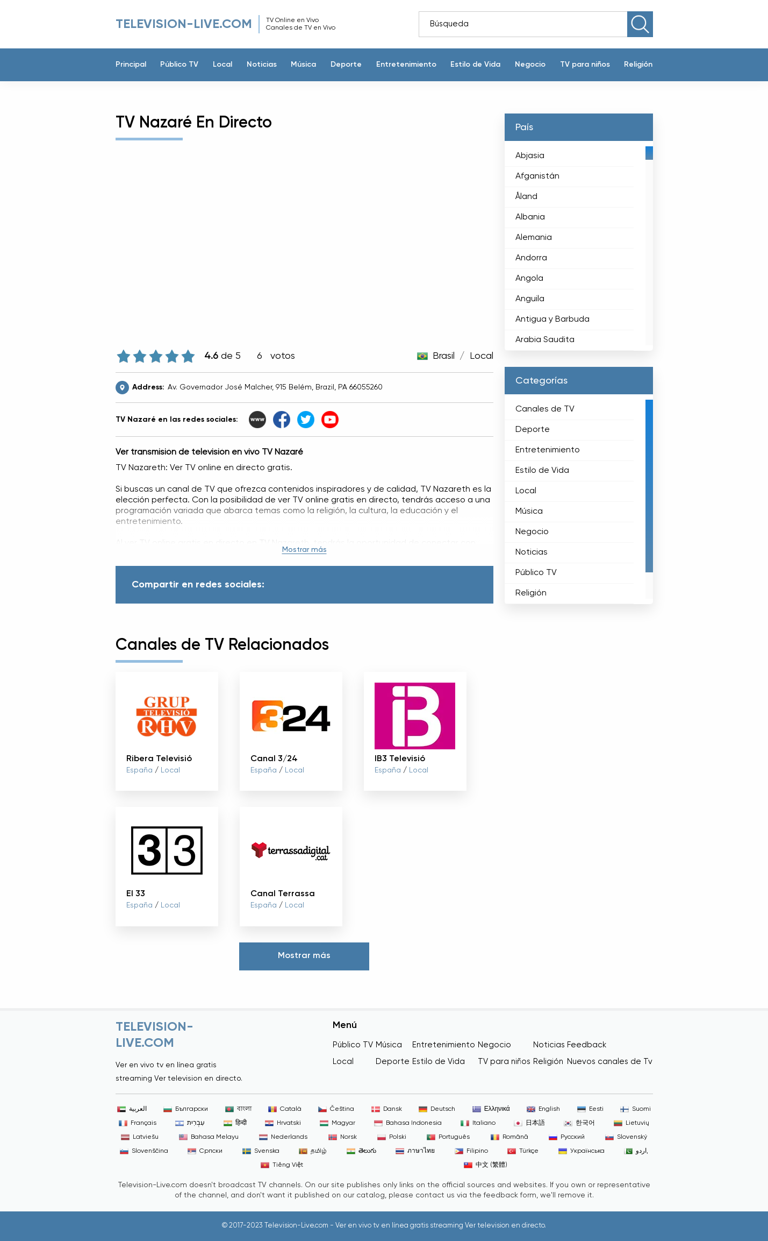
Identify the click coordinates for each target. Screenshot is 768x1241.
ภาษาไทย (415, 1151)
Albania (530, 217)
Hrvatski (283, 1123)
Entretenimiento (406, 64)
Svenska (260, 1151)
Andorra (531, 258)
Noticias (262, 64)
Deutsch (437, 1109)
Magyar (337, 1123)
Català (285, 1109)
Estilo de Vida (475, 64)
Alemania (533, 237)
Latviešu (140, 1137)
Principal (131, 64)
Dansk (386, 1109)
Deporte (346, 64)
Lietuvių (631, 1123)
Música (303, 64)
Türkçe (523, 1151)
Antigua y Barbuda (552, 319)
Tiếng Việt (282, 1165)
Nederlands (283, 1137)
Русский (567, 1137)
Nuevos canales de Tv (609, 1062)
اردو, (636, 1151)
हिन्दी (235, 1123)
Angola (529, 278)
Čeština (336, 1109)
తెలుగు (361, 1151)
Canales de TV (545, 409)
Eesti (590, 1109)
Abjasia (529, 156)
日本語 (529, 1123)
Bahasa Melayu (209, 1137)
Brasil (444, 356)
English (543, 1109)
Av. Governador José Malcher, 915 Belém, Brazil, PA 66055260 (275, 387)
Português (448, 1137)
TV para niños (585, 64)
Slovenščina (144, 1151)
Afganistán (537, 176)
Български (185, 1109)
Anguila (529, 299)
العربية (132, 1109)
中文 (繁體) (485, 1165)
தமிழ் (313, 1151)
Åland (526, 197)
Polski (391, 1137)
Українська (581, 1151)
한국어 (579, 1123)
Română (509, 1137)
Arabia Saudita (545, 340)
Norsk (342, 1137)
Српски (205, 1151)
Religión (638, 64)
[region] (579, 246)
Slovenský (626, 1137)
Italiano (478, 1123)
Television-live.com (184, 24)
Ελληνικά (491, 1109)
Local (222, 64)
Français (137, 1123)
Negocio (530, 64)
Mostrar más (304, 550)
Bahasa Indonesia (408, 1123)
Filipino (471, 1151)
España (139, 770)
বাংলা (238, 1109)
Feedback (586, 1045)
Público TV (179, 64)
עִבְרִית (190, 1123)
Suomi (635, 1109)
